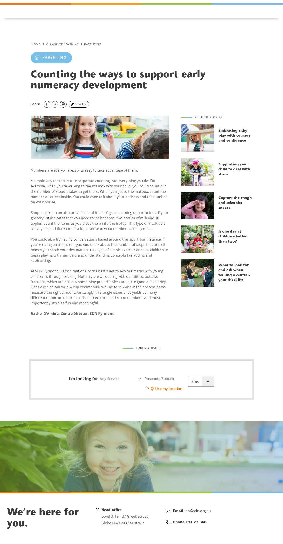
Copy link (80, 104)
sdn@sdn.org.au (197, 510)
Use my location (163, 388)
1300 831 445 (28, 7)
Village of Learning (62, 44)
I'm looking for (83, 378)
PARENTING (92, 44)
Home (35, 44)
